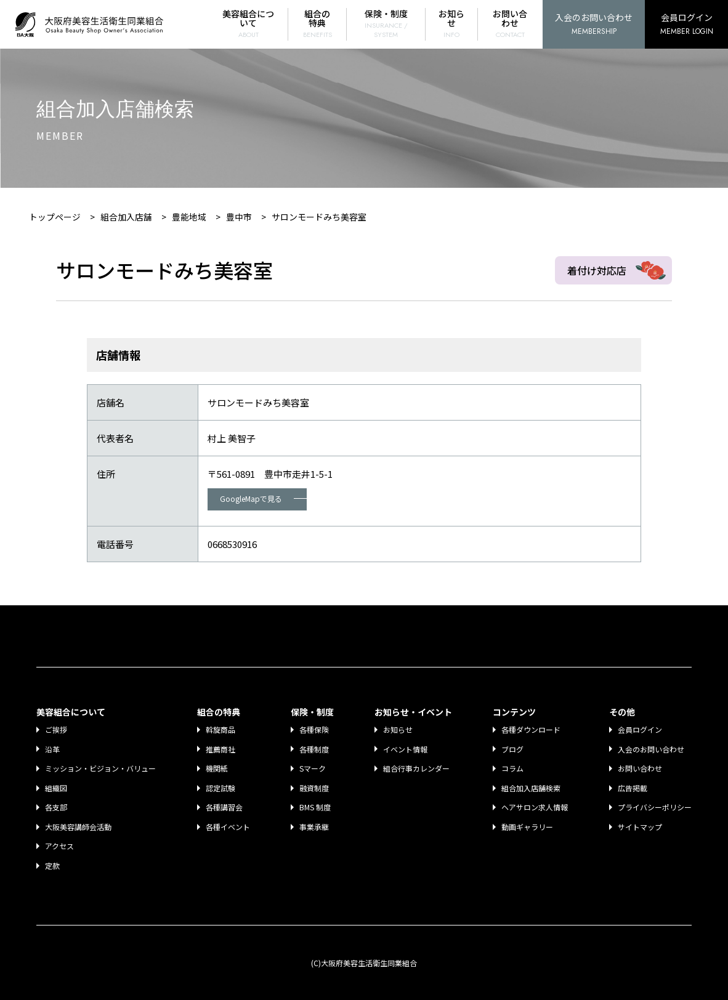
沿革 (53, 749)
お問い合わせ (510, 23)
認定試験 (221, 788)
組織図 (57, 788)
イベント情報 (406, 749)
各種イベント (228, 826)
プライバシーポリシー (655, 807)
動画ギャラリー (527, 826)
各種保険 (315, 729)
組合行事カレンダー (417, 768)
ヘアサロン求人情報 (534, 807)
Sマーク (313, 768)
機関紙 (217, 768)
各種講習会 (224, 807)
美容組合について (250, 23)
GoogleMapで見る (263, 498)
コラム (512, 768)
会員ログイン (686, 25)
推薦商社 (221, 749)
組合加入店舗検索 (530, 788)
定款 (53, 865)
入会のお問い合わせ (594, 25)
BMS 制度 (315, 807)
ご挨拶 (57, 729)
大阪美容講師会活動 (79, 826)
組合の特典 (318, 23)
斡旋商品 (221, 729)
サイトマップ (640, 826)
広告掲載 (632, 788)
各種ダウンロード (530, 729)
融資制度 (315, 788)
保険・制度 (386, 23)
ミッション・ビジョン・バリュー (101, 768)
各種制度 (315, 749)
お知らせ (452, 23)
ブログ (512, 749)
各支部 (57, 807)
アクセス (60, 846)
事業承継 (315, 826)
